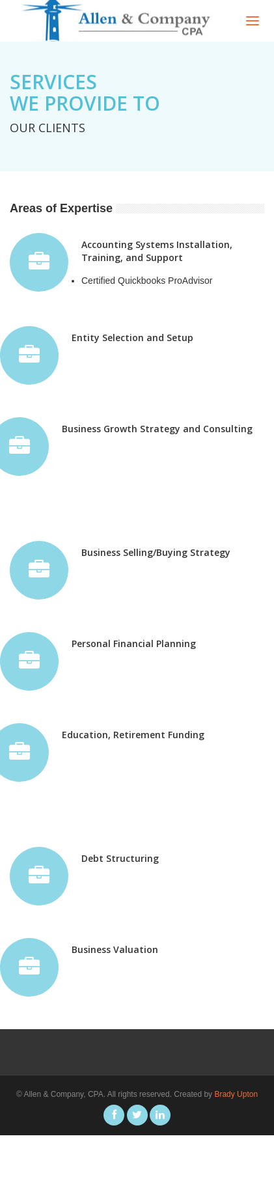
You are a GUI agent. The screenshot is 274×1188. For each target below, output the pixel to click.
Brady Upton (236, 1094)
